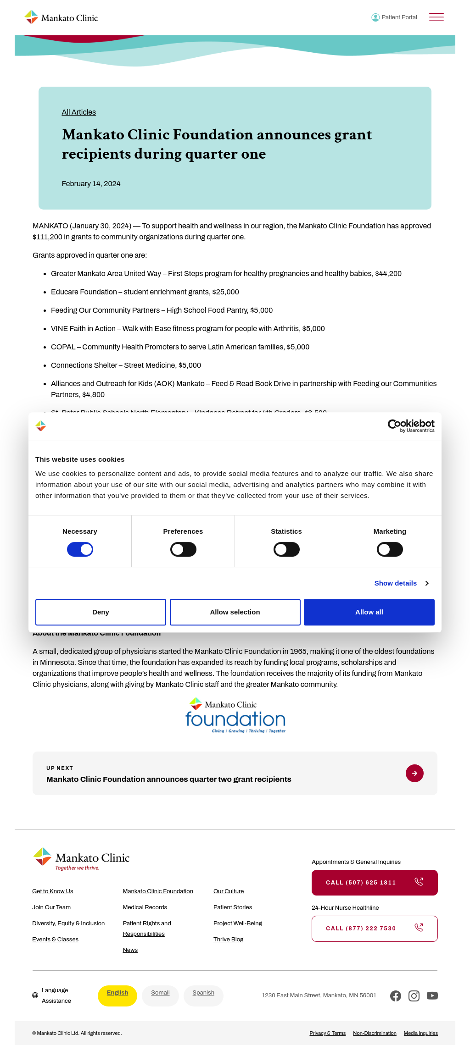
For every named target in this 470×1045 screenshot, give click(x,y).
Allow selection (235, 612)
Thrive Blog (228, 939)
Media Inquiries (421, 1033)
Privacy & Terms (327, 1033)
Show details (396, 583)
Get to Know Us (52, 891)
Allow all (369, 612)
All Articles (79, 112)
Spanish (203, 993)
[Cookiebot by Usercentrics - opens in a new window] (394, 426)
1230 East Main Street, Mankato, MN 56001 (319, 995)
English (118, 993)
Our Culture (228, 891)
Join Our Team (51, 907)
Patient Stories (232, 907)
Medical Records (145, 907)
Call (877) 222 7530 (375, 928)
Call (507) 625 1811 (375, 883)
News (130, 950)
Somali (160, 993)
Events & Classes (55, 939)
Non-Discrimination (375, 1033)
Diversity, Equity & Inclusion (68, 923)
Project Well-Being (237, 923)
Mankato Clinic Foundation (158, 891)
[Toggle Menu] (436, 17)
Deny (100, 612)
